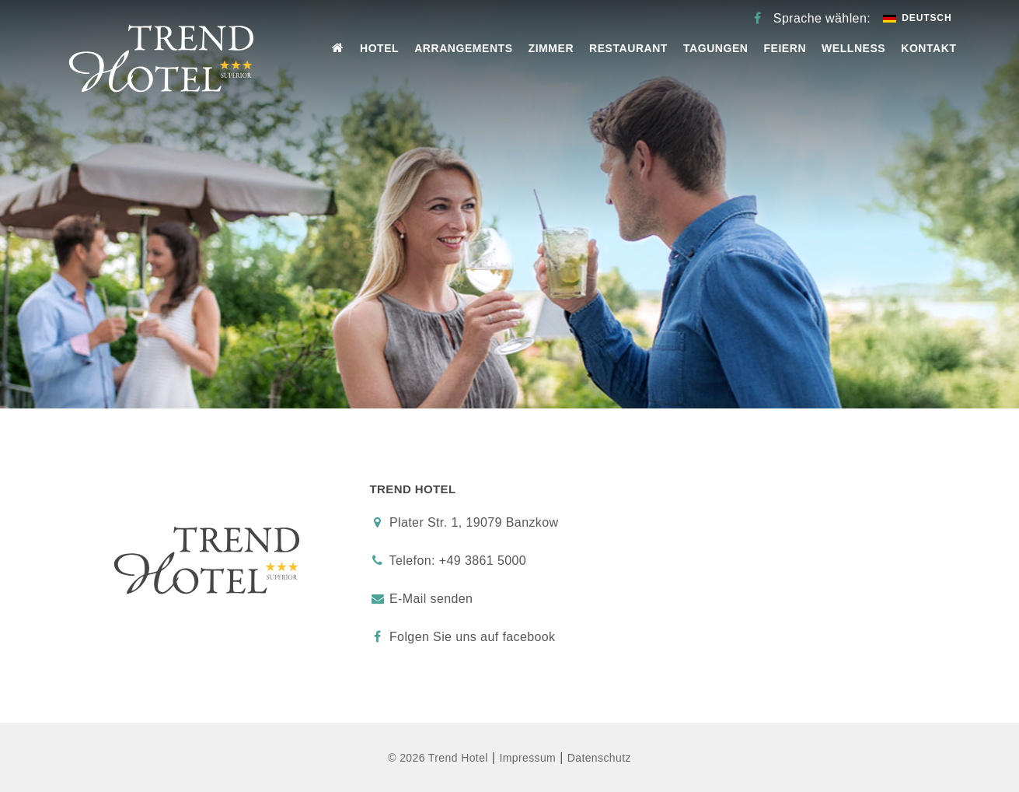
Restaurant (628, 48)
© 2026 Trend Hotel (438, 758)
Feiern (784, 48)
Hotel (379, 48)
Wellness (853, 48)
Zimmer (551, 48)
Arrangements (463, 48)
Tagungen (715, 48)
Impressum (527, 758)
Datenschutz (599, 758)
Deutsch (917, 17)
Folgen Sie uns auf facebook (463, 636)
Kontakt (928, 48)
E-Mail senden (431, 598)
